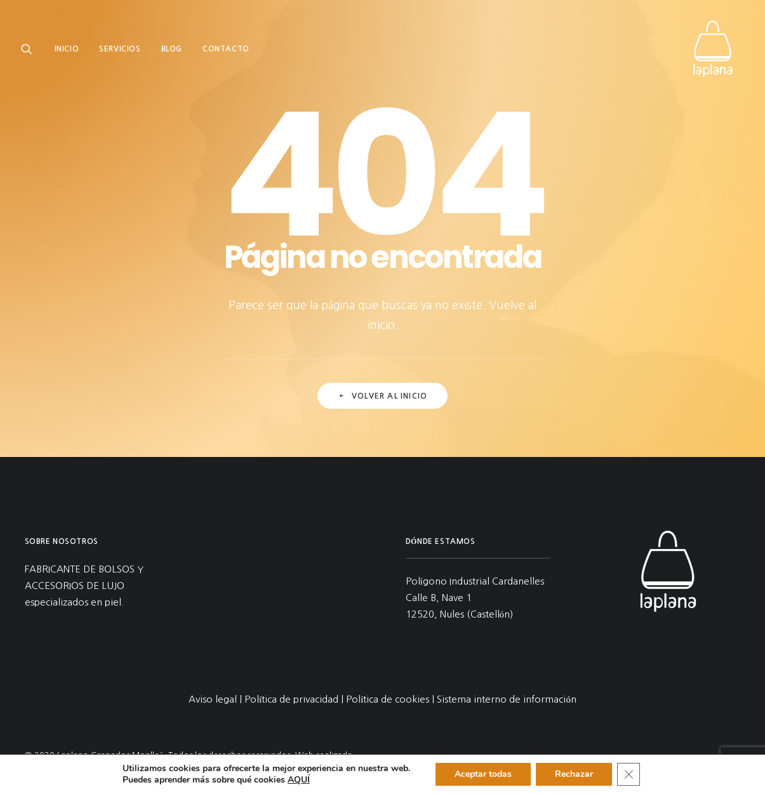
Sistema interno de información (506, 699)
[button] (29, 49)
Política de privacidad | (295, 699)
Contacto (226, 49)
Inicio (67, 49)
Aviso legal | (216, 699)
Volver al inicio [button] (382, 402)
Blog (171, 49)
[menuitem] (71, 49)
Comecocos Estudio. (81, 769)
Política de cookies (387, 699)
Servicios (119, 49)
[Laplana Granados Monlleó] (713, 49)
